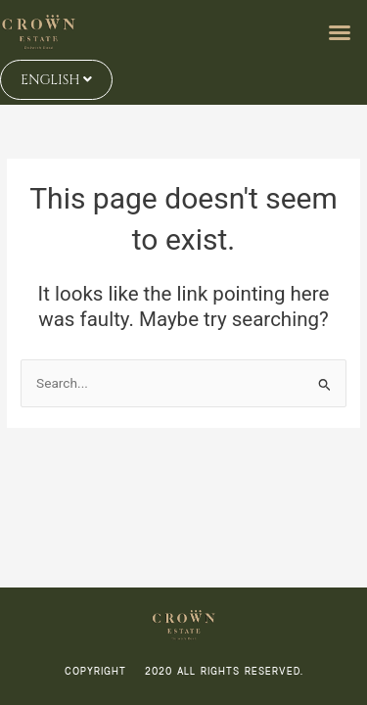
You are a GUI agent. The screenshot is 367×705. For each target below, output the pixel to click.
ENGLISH (56, 79)
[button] (339, 32)
